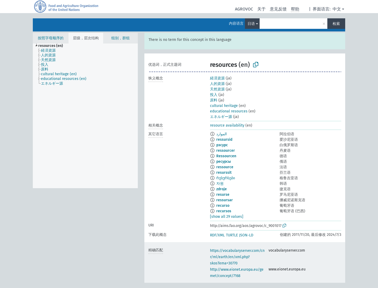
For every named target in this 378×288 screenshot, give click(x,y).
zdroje (221, 189)
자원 (220, 183)
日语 (251, 23)
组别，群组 (120, 38)
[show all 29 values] (226, 216)
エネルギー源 (221, 117)
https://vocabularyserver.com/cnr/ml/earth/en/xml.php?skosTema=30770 (237, 256)
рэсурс (222, 145)
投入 (213, 95)
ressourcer (225, 150)
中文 (337, 9)
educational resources (229, 111)
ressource (224, 167)
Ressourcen (226, 156)
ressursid (224, 139)
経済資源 (217, 78)
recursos (223, 211)
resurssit (224, 172)
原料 (213, 100)
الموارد (221, 134)
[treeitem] (53, 46)
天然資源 (217, 89)
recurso (222, 205)
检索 (336, 23)
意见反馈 (278, 9)
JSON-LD (246, 235)
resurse (222, 194)
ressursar (224, 200)
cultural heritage (224, 106)
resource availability (227, 125)
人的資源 (217, 83)
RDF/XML (217, 235)
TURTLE (232, 235)
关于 (261, 9)
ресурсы (223, 161)
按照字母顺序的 (51, 38)
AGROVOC (244, 9)
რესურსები (225, 178)
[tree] (85, 116)
